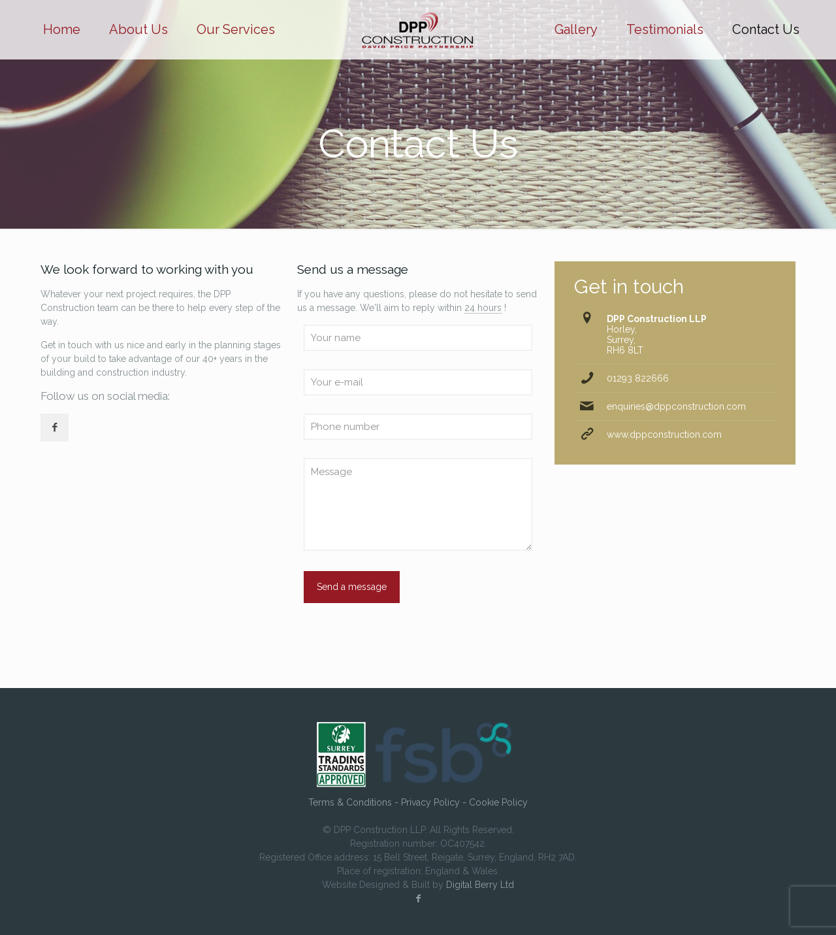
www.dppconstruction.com (664, 434)
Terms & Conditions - (354, 802)
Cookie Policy (498, 802)
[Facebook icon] (418, 898)
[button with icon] (54, 428)
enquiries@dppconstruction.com (676, 406)
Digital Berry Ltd (480, 884)
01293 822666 (638, 378)
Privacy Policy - (435, 802)
